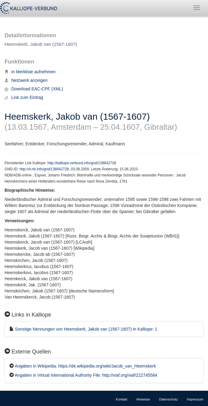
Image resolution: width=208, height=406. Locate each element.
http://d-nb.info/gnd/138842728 (44, 169)
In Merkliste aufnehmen (30, 71)
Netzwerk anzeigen (26, 80)
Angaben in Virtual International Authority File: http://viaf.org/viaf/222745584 (86, 375)
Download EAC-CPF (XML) (34, 88)
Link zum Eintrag (24, 97)
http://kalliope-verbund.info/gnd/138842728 (82, 163)
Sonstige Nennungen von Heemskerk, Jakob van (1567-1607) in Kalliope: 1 (86, 329)
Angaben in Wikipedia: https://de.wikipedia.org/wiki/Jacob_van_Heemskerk (85, 366)
